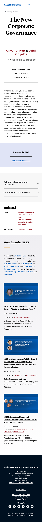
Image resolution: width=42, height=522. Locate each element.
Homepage (21, 489)
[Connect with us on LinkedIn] (14, 506)
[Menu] (35, 5)
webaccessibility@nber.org (21, 482)
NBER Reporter (10, 264)
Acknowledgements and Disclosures (16, 183)
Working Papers (12, 12)
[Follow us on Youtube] (32, 506)
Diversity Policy (21, 497)
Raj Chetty (19, 375)
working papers (20, 256)
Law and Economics (25, 220)
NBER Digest (26, 264)
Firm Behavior (23, 224)
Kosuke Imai (31, 375)
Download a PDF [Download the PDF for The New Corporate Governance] (21, 152)
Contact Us (21, 471)
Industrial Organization (27, 222)
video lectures (27, 272)
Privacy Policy (21, 499)
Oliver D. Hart (15, 50)
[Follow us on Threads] (23, 506)
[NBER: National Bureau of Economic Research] (13, 5)
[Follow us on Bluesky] (18, 506)
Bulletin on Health (11, 266)
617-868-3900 (21, 478)
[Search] (29, 5)
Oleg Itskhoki (21, 430)
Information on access (21, 161)
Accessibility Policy (21, 494)
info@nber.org (21, 480)
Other (20, 217)
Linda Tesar (18, 432)
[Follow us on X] (10, 506)
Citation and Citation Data (17, 192)
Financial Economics (26, 212)
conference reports (12, 272)
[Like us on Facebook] (27, 506)
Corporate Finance (25, 215)
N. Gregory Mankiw (22, 317)
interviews (8, 274)
